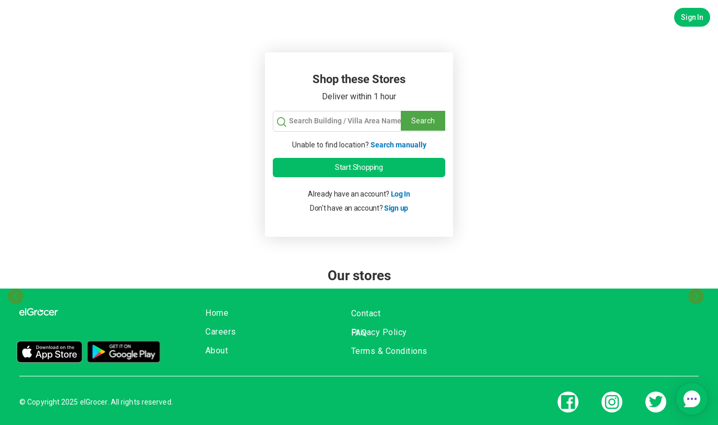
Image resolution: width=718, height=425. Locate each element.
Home (216, 313)
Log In (400, 194)
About (216, 350)
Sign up (396, 208)
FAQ (359, 333)
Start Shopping (359, 167)
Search (423, 121)
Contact (366, 313)
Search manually (398, 145)
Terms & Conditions (389, 351)
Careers (220, 332)
